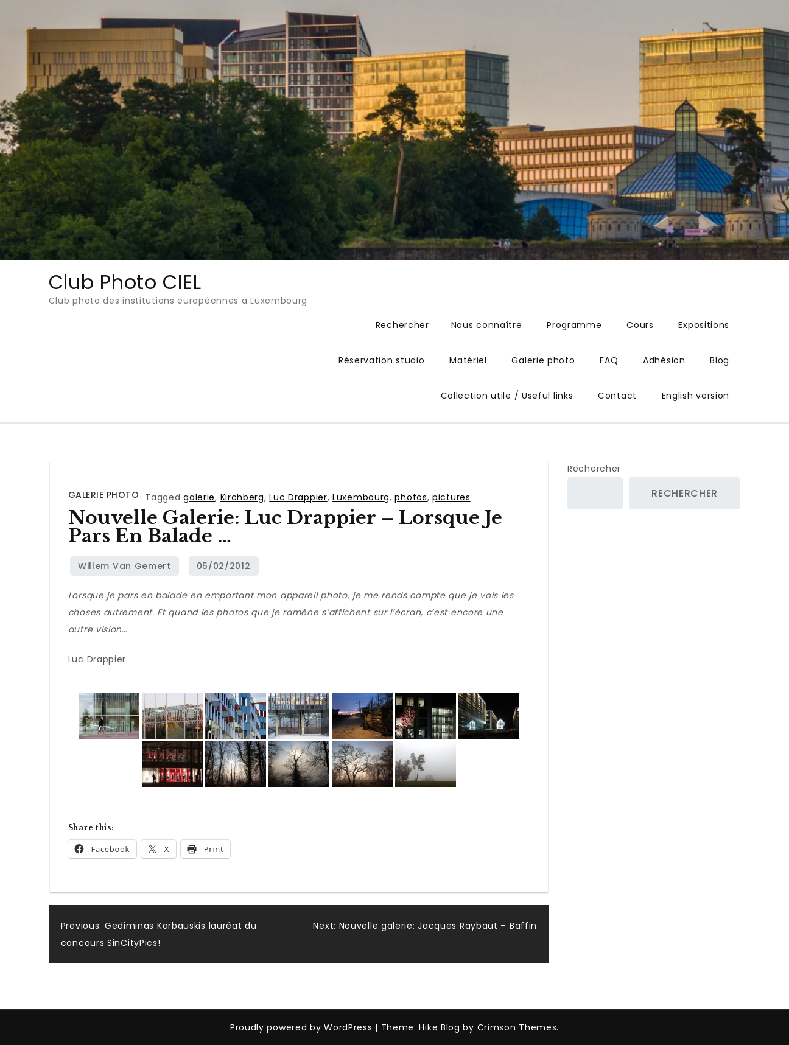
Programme (574, 325)
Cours (640, 325)
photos (410, 497)
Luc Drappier (298, 497)
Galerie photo (543, 360)
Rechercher (594, 469)
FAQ (609, 360)
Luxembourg (361, 497)
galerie (199, 497)
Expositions (703, 325)
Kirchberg (242, 497)
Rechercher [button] (402, 325)
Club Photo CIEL (125, 282)
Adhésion (664, 360)
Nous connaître (486, 325)
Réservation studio (381, 360)
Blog (719, 360)
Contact (617, 396)
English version (696, 396)
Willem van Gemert (124, 566)
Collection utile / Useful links (507, 396)
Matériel (468, 360)
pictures (451, 497)
